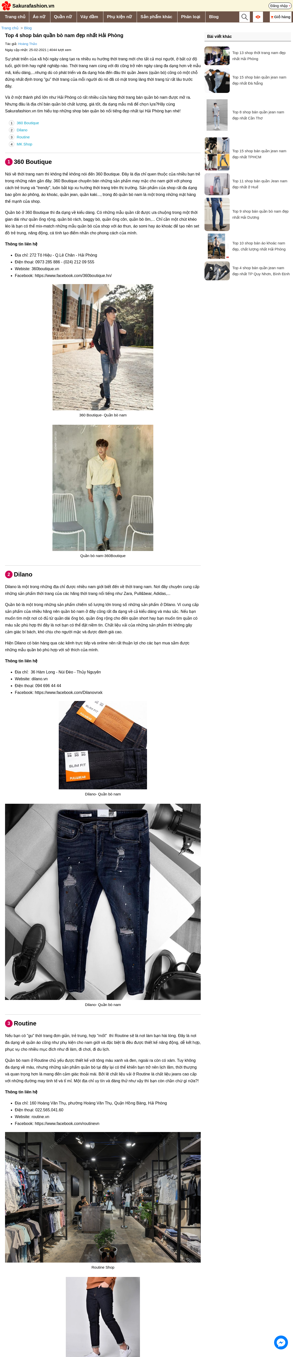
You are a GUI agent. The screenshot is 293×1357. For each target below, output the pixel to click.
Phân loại (190, 16)
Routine (19, 137)
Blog (214, 16)
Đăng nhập (279, 6)
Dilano (18, 130)
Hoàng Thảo (27, 44)
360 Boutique (24, 123)
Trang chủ (15, 16)
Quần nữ (63, 16)
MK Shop (20, 144)
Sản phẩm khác (156, 16)
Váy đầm (89, 16)
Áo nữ (39, 16)
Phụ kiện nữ (119, 16)
